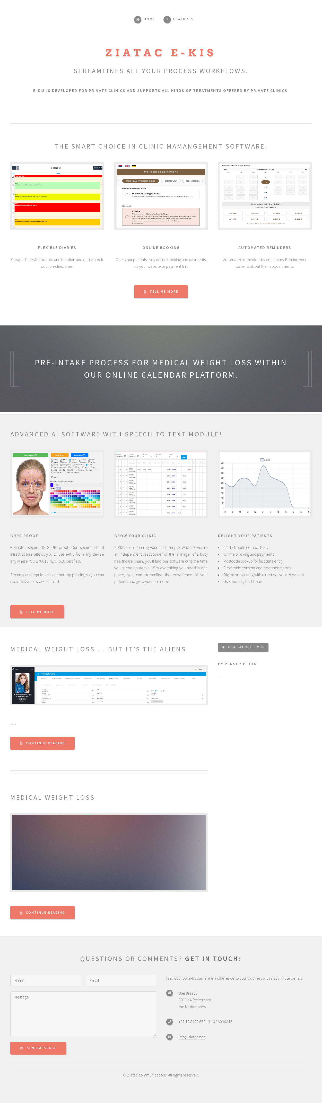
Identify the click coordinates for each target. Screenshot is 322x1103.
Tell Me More (164, 291)
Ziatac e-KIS (161, 53)
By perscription (237, 663)
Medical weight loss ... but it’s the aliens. (99, 649)
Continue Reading (45, 743)
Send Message (42, 1048)
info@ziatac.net (192, 1036)
